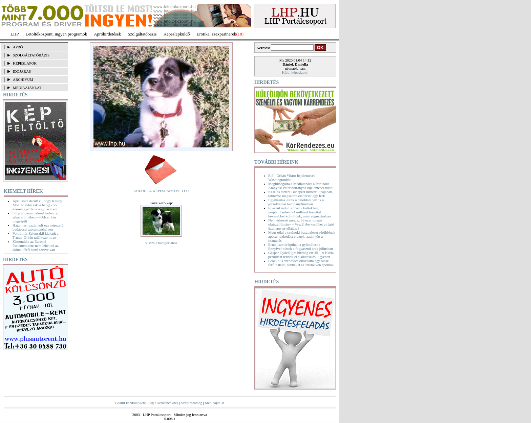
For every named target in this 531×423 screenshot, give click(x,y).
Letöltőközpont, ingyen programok (56, 34)
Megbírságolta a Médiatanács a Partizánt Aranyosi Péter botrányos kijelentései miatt (300, 186)
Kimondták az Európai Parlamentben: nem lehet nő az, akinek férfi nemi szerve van (36, 245)
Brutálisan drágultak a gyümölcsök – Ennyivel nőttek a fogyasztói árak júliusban (300, 246)
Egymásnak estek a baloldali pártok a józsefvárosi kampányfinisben (296, 202)
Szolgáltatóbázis (142, 34)
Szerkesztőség (191, 403)
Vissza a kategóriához (161, 243)
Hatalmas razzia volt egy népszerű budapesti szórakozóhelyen (38, 227)
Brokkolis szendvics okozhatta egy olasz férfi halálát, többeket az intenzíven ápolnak (301, 263)
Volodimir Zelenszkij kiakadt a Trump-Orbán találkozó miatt (36, 235)
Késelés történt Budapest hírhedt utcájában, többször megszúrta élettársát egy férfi (300, 194)
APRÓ (18, 47)
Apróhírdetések (107, 34)
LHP (14, 34)
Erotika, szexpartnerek (216, 34)
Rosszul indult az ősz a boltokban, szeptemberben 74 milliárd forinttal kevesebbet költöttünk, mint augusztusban (299, 212)
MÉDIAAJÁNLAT (27, 88)
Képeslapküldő (177, 34)
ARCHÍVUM (23, 79)
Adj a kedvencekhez (163, 403)
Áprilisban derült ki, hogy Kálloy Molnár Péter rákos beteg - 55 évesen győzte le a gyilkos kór (37, 205)
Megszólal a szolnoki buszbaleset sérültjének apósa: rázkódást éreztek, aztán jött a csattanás (301, 236)
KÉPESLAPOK (25, 63)
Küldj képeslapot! (295, 72)
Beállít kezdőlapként (130, 403)
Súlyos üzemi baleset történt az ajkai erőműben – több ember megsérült (36, 217)
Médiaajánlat (214, 403)
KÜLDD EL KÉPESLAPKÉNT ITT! (161, 191)
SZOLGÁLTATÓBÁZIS (31, 55)
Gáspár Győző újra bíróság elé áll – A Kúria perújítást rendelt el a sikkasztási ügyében (301, 255)
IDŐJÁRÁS (22, 71)
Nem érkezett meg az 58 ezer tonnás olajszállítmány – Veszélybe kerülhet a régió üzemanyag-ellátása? (301, 224)
